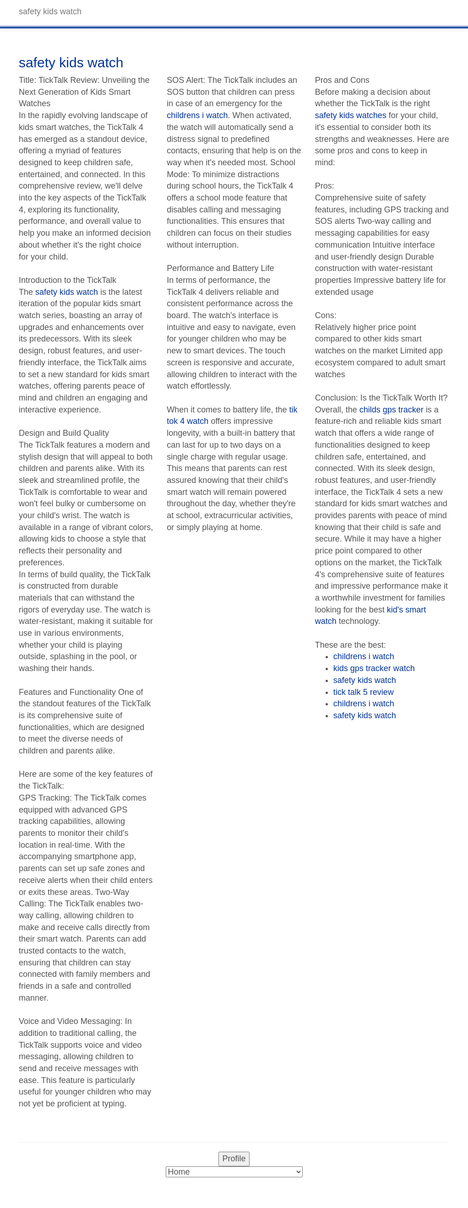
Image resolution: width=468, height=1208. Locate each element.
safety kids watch (66, 292)
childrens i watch (197, 115)
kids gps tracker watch (374, 668)
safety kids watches (350, 115)
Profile (233, 1158)
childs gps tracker (391, 409)
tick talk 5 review (363, 692)
